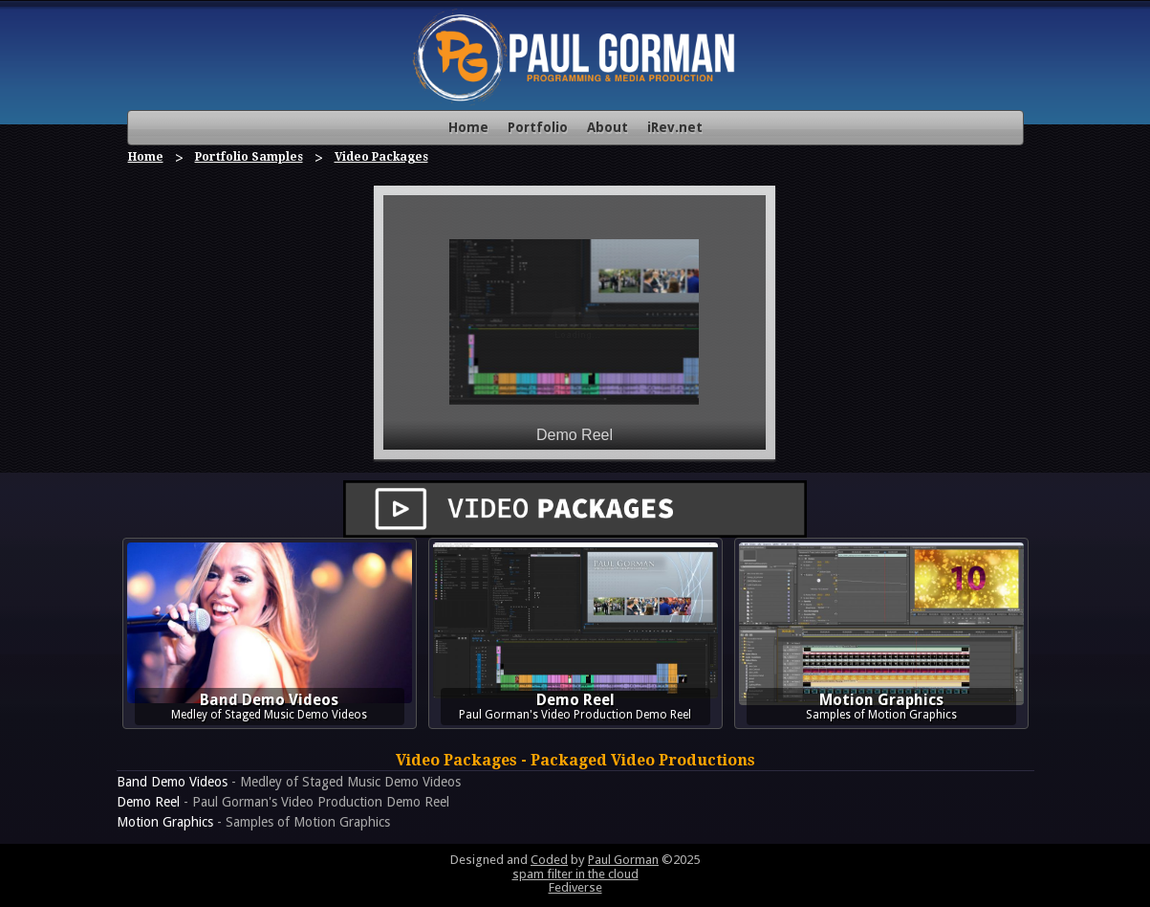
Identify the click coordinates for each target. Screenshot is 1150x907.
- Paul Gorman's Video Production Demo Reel (283, 801)
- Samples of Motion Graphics (253, 822)
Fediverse (575, 887)
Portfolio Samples (249, 157)
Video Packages (381, 157)
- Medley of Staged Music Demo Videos (289, 781)
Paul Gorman (623, 859)
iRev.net (675, 127)
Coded (549, 859)
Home (468, 127)
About (607, 127)
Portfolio (538, 127)
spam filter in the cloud (575, 874)
